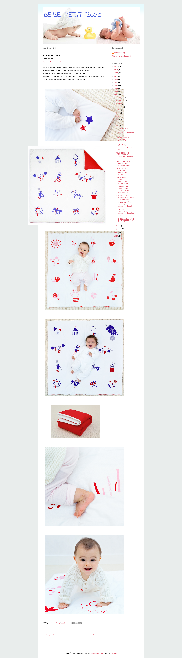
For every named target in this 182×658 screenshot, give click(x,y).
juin (117, 116)
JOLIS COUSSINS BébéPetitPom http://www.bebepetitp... (125, 156)
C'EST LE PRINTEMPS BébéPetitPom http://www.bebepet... (124, 164)
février (118, 226)
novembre (120, 101)
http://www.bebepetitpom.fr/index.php (56, 62)
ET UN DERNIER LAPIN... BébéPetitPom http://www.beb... (123, 180)
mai (117, 119)
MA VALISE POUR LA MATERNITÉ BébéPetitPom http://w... (123, 171)
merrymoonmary (97, 653)
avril (118, 122)
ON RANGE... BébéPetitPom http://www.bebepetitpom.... (125, 212)
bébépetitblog (119, 53)
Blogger (114, 653)
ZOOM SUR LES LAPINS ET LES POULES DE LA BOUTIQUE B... (122, 189)
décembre (120, 97)
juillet (118, 113)
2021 (116, 79)
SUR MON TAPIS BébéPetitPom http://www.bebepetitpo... (125, 131)
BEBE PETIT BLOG (72, 15)
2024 (116, 70)
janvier (118, 229)
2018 (116, 88)
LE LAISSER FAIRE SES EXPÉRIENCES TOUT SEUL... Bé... (125, 220)
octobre (119, 104)
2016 (116, 95)
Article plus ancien (99, 635)
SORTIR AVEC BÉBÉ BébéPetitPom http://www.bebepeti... (124, 204)
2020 (116, 82)
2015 (116, 233)
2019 (116, 85)
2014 (116, 236)
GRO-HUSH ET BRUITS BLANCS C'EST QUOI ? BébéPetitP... (125, 197)
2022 (116, 76)
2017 (116, 92)
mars (118, 125)
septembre (120, 107)
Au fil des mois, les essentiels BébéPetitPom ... (123, 139)
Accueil (74, 635)
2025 (116, 67)
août (118, 110)
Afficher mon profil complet (121, 56)
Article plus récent (50, 635)
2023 (116, 73)
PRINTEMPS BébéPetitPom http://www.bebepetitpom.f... (125, 147)
